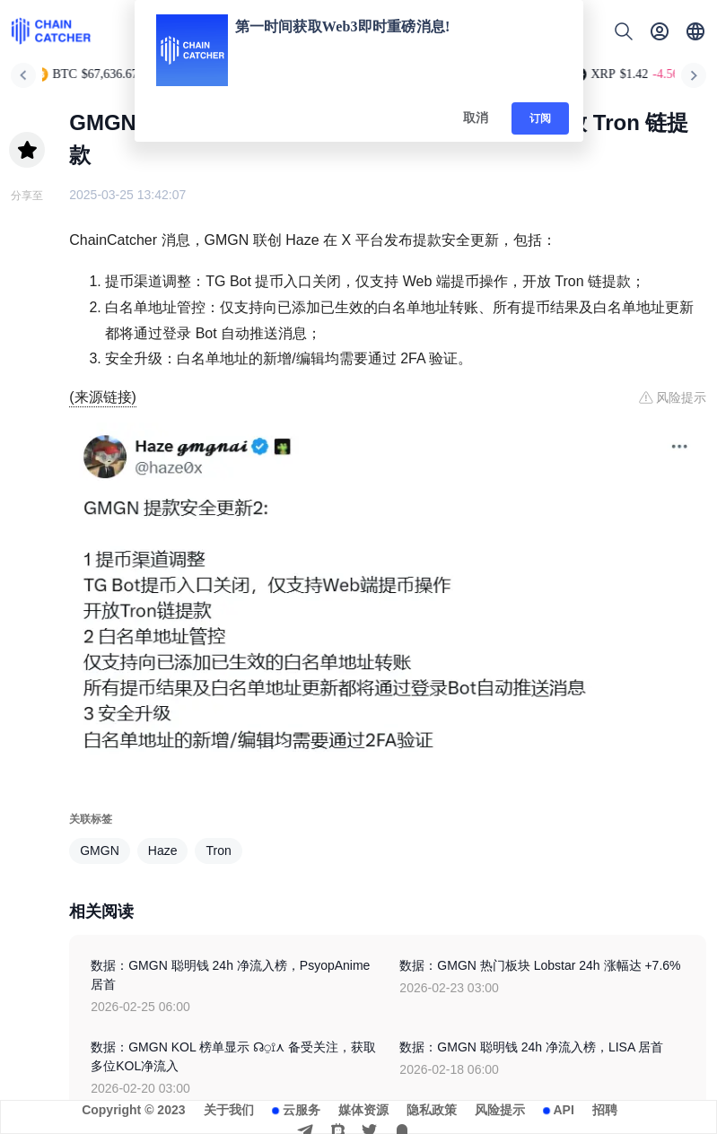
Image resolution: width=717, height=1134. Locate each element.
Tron (218, 850)
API (564, 1110)
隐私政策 (432, 1110)
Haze (163, 850)
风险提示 (500, 1110)
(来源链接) (102, 397)
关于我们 (229, 1110)
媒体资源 (363, 1110)
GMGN (99, 850)
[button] (695, 31)
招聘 (604, 1110)
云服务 (301, 1110)
